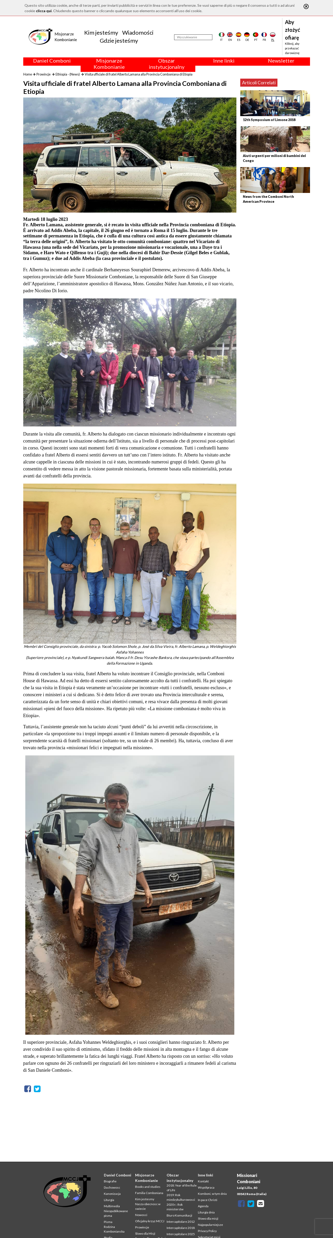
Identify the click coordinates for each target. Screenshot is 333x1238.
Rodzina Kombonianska (114, 1229)
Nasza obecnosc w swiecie (147, 1206)
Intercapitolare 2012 (181, 1222)
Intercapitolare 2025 (181, 1234)
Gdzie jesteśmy (119, 40)
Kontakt (203, 1181)
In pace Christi (207, 1200)
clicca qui (44, 11)
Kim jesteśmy (101, 32)
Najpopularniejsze (210, 1225)
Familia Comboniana (149, 1193)
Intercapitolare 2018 (181, 1228)
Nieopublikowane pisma (116, 1213)
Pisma (108, 1222)
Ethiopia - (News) (68, 74)
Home (27, 74)
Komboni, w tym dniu (212, 1194)
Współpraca (206, 1187)
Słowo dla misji (208, 1218)
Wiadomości (137, 32)
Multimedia (112, 1206)
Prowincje (43, 74)
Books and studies (147, 1187)
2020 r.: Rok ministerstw (175, 1207)
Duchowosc (112, 1187)
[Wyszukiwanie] (193, 37)
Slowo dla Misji (145, 1233)
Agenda (203, 1206)
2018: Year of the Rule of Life (182, 1187)
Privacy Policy (207, 1231)
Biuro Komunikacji (179, 1215)
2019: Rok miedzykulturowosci (181, 1197)
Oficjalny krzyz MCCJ (149, 1221)
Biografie (110, 1181)
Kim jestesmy (144, 1199)
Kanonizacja (112, 1194)
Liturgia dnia (206, 1212)
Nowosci (141, 1215)
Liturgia (109, 1200)
